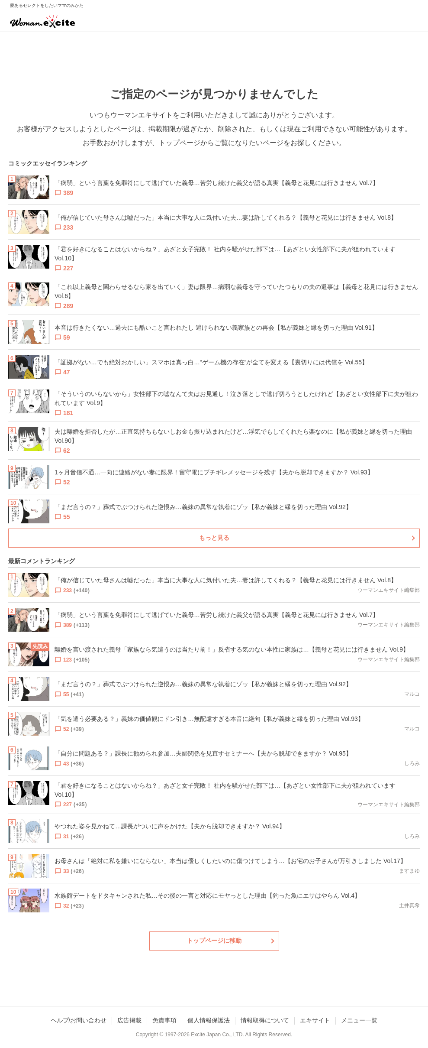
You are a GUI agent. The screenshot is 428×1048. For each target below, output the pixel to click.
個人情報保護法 (208, 1020)
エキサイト (315, 1020)
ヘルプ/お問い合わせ (79, 1020)
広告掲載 (129, 1020)
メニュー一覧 (359, 1020)
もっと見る (214, 537)
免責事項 (164, 1020)
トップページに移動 (214, 940)
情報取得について (265, 1020)
